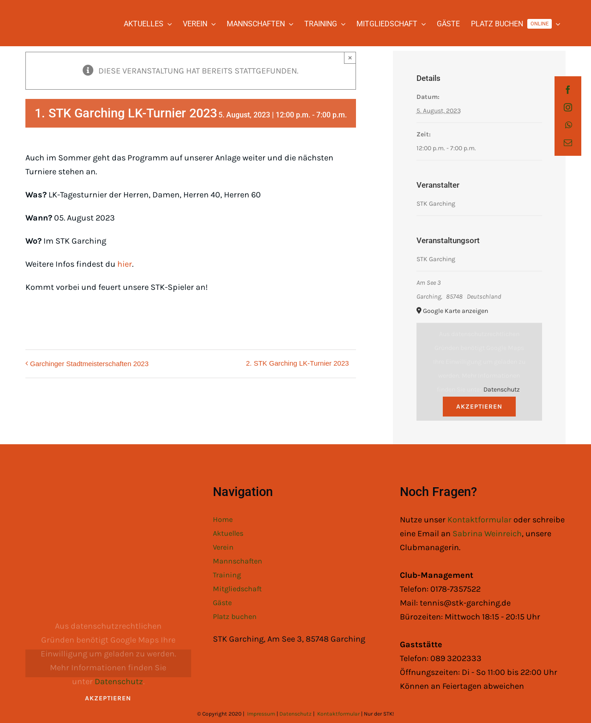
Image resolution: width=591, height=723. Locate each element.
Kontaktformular (480, 520)
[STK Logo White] (35, 17)
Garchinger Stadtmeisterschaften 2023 (89, 364)
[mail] (568, 142)
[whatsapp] (568, 125)
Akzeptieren (479, 407)
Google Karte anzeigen (455, 311)
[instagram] (568, 107)
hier (124, 264)
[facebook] (568, 90)
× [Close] (350, 57)
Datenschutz (501, 389)
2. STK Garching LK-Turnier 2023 (297, 363)
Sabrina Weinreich (487, 533)
